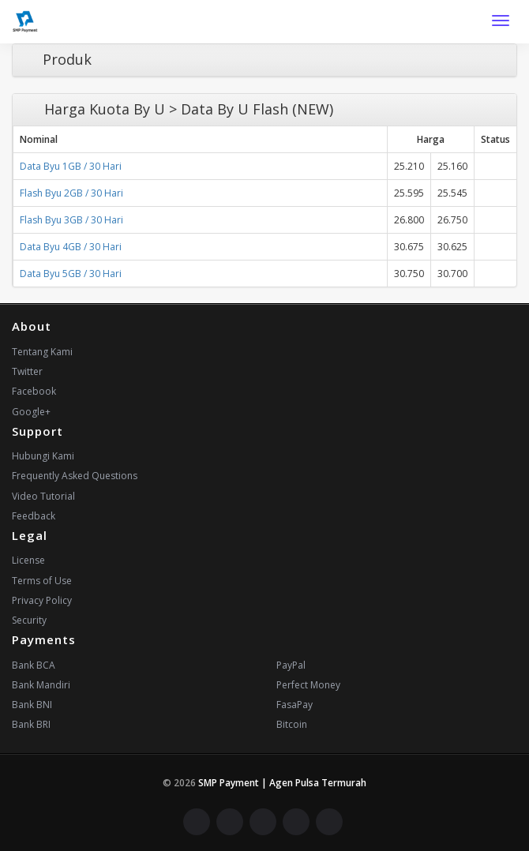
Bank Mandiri (41, 685)
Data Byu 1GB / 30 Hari (71, 166)
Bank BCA (33, 665)
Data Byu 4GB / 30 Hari (71, 246)
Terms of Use (42, 580)
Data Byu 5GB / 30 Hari (71, 273)
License (28, 560)
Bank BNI (32, 704)
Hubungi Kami (43, 456)
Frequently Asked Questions (74, 475)
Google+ (31, 411)
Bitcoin (291, 724)
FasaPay (294, 704)
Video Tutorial (43, 496)
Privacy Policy (42, 600)
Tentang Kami (42, 351)
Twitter (27, 371)
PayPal (291, 665)
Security (29, 620)
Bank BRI (31, 724)
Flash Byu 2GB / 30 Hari (71, 193)
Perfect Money (308, 685)
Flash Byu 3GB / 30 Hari (71, 220)
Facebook (34, 391)
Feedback (33, 516)
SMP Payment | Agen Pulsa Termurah (282, 782)
